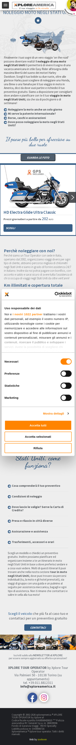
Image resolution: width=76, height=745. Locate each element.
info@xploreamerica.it (38, 686)
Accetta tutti (38, 425)
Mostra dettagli (53, 413)
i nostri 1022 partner (28, 314)
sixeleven (42, 739)
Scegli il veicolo (20, 613)
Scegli (10, 228)
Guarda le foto (38, 157)
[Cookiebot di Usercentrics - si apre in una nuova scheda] (55, 294)
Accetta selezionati (38, 436)
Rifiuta (38, 448)
